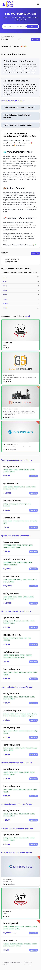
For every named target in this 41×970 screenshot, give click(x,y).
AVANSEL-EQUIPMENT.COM (10, 409)
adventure (11, 926)
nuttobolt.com (10, 940)
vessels (5, 716)
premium (11, 928)
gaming (20, 596)
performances (13, 564)
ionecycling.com (11, 669)
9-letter (12, 471)
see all (27, 316)
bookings (19, 562)
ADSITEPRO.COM (7, 343)
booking (19, 579)
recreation (23, 714)
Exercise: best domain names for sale (16, 763)
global (5, 926)
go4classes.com (11, 483)
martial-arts (7, 506)
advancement (7, 489)
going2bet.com (11, 593)
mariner (23, 716)
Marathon (5, 303)
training (6, 469)
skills (5, 523)
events (30, 562)
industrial (20, 943)
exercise (27, 469)
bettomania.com (11, 542)
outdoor (21, 469)
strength (22, 655)
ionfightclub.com (12, 500)
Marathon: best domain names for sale (17, 828)
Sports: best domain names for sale (15, 536)
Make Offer (35, 39)
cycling (35, 672)
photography (33, 521)
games (30, 545)
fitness (15, 469)
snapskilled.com (11, 517)
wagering (6, 599)
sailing (17, 714)
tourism (6, 928)
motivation (28, 655)
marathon (6, 471)
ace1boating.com (12, 710)
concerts (6, 564)
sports (10, 469)
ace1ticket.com (11, 576)
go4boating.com (11, 744)
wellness (11, 655)
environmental (22, 672)
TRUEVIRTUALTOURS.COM (10, 444)
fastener (13, 946)
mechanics (6, 946)
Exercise (5, 294)
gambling (25, 545)
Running (5, 299)
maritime (6, 714)
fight (26, 504)
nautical (12, 714)
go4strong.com (11, 652)
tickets (25, 562)
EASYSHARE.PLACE (8, 879)
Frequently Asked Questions (13, 101)
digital (10, 521)
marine (29, 714)
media (27, 521)
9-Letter (5, 308)
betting (19, 545)
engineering (13, 943)
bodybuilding (16, 657)
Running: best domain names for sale (16, 804)
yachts (5, 750)
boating (34, 714)
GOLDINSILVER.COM (8, 375)
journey (35, 926)
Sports (4, 281)
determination (7, 657)
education (16, 486)
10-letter (14, 489)
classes (33, 486)
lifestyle (15, 672)
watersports (30, 716)
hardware (6, 943)
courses (28, 486)
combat (11, 504)
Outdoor (5, 290)
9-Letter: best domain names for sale (16, 852)
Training (5, 277)
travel (22, 926)
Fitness (5, 286)
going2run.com (11, 262)
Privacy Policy (28, 962)
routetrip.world (11, 923)
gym (30, 504)
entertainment (7, 545)
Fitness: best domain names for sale (16, 611)
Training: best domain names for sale (16, 460)
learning (23, 486)
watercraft (11, 716)
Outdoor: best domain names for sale (16, 687)
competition (7, 547)
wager (13, 547)
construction (27, 943)
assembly (34, 943)
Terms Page (28, 965)
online (5, 486)
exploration (28, 926)
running (32, 469)
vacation (17, 926)
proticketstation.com (14, 559)
